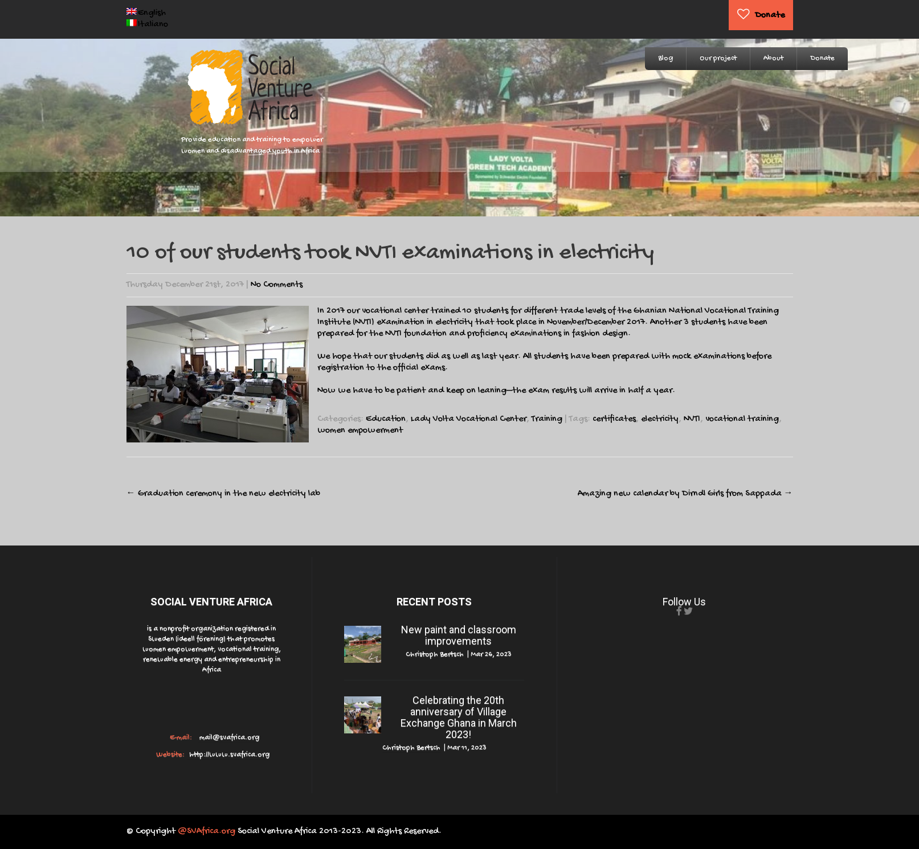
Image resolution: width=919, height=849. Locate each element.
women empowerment (360, 430)
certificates (614, 419)
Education (386, 419)
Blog (665, 58)
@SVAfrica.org (206, 831)
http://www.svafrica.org (228, 754)
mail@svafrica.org (228, 737)
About (773, 58)
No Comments (277, 285)
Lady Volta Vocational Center (468, 419)
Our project (718, 58)
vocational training (742, 419)
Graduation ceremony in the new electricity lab (223, 494)
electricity (660, 419)
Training (547, 419)
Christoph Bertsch (435, 654)
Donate (770, 15)
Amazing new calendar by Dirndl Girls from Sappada (685, 494)
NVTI (692, 419)
